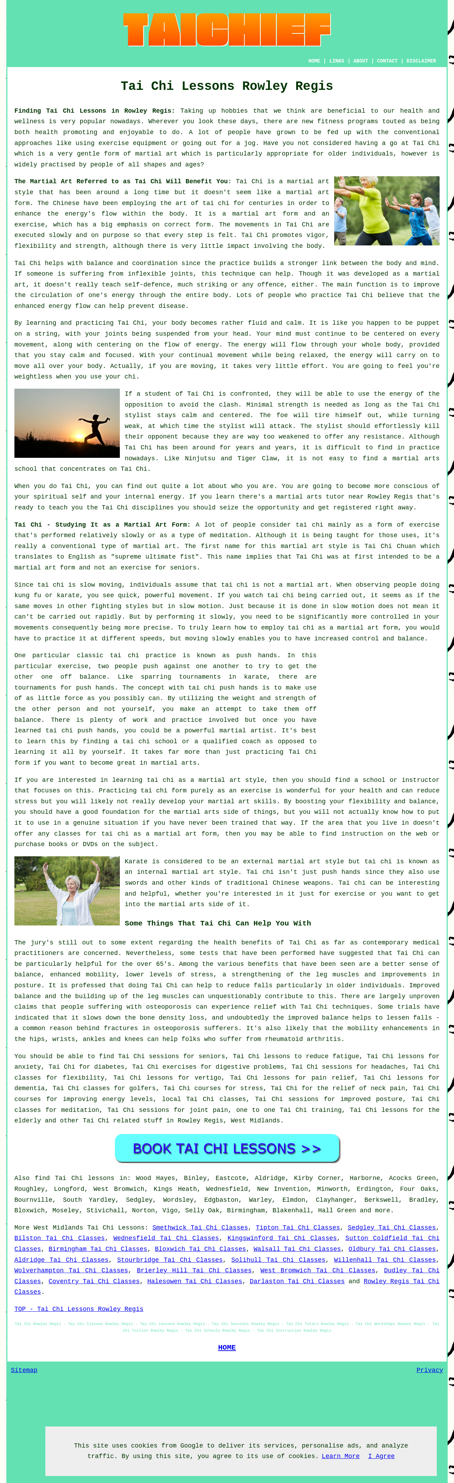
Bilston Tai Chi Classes (59, 1238)
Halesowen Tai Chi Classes (194, 1281)
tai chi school (149, 741)
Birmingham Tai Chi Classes (97, 1249)
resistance (382, 436)
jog (249, 143)
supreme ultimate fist (155, 556)
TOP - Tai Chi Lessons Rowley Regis (78, 1309)
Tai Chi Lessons (115, 1227)
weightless (33, 376)
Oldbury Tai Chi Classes (392, 1249)
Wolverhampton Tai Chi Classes (71, 1270)
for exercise (342, 893)
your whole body (371, 344)
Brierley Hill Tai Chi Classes (194, 1270)
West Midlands (255, 1120)
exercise (29, 224)
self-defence (147, 284)
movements (252, 224)
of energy (201, 344)
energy (123, 295)
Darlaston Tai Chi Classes (297, 1281)
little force (60, 698)
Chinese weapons (301, 882)
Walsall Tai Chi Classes (297, 1249)
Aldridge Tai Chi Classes (61, 1260)
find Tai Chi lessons (75, 1178)
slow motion (200, 606)
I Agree (381, 1456)
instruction (362, 833)
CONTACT (387, 61)
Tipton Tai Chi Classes (298, 1227)
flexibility (35, 246)
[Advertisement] (381, 699)
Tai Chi (426, 143)
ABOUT (361, 61)
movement (233, 355)
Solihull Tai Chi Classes (278, 1260)
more (382, 1210)
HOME (314, 61)
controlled (390, 616)
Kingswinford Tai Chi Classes (282, 1238)
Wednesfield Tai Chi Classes (166, 1238)
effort (313, 366)
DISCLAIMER (421, 61)
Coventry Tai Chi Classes (94, 1281)
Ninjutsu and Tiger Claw (231, 458)
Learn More (341, 1456)
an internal (146, 872)
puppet (428, 323)
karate (255, 676)
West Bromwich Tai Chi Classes (317, 1270)
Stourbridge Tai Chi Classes (169, 1260)
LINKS (336, 61)
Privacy (429, 1370)
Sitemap (24, 1370)
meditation (229, 535)
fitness (330, 121)
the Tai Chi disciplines (130, 507)
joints (181, 273)
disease (171, 306)
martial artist (246, 730)
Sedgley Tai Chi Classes (392, 1227)
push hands (256, 655)
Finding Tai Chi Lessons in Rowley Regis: (94, 110)
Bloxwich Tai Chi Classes (200, 1249)
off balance (83, 676)
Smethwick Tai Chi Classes (200, 1227)
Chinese (66, 203)
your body (169, 323)
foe (282, 415)
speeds (151, 638)
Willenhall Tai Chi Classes (385, 1260)
